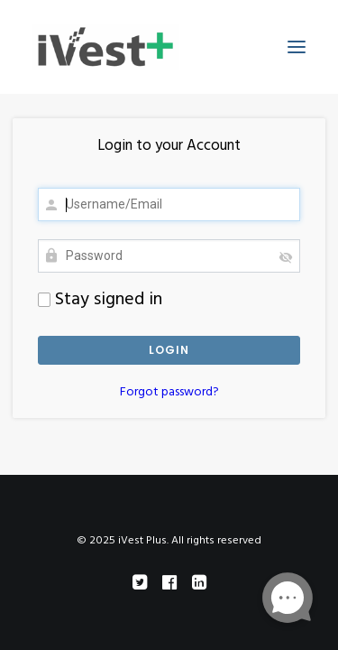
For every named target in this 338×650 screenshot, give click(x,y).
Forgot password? (169, 392)
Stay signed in (100, 299)
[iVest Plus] (105, 47)
